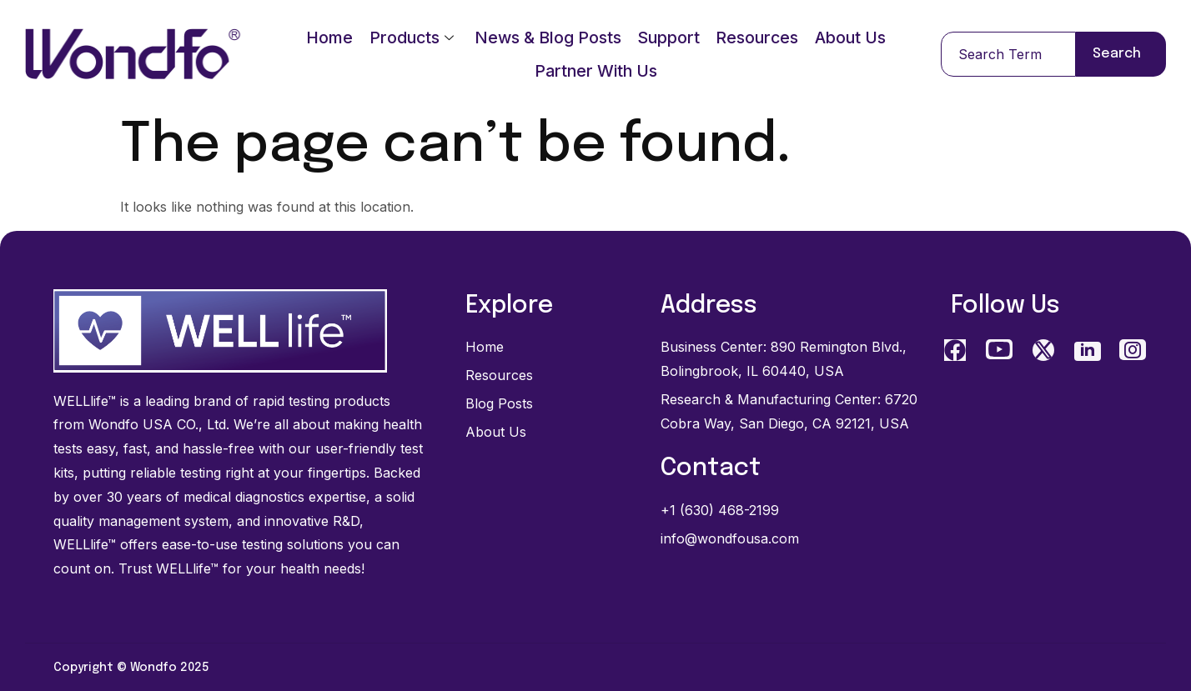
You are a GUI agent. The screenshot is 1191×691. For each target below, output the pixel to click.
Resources (758, 38)
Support (669, 38)
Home (327, 38)
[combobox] (1008, 54)
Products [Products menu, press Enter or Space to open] (410, 38)
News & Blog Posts (547, 38)
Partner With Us (596, 71)
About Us (853, 38)
